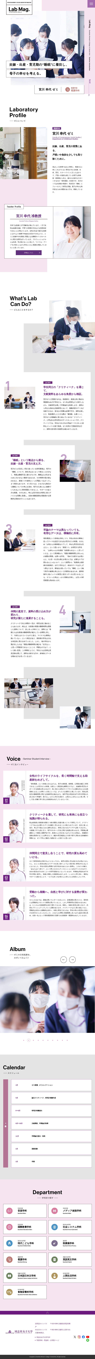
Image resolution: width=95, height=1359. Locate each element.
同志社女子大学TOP (43, 1337)
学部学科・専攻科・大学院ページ (48, 1340)
